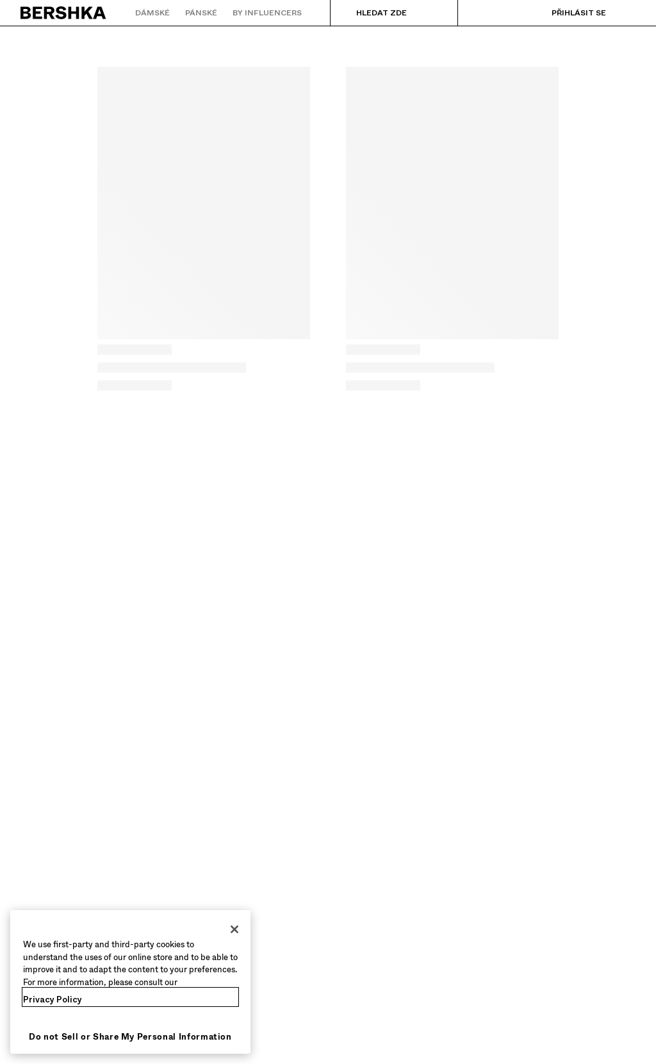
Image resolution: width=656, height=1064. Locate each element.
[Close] (234, 929)
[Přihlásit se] (566, 13)
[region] (130, 982)
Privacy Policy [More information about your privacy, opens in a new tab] (52, 999)
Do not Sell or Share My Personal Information (130, 1037)
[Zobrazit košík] (626, 13)
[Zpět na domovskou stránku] (63, 13)
